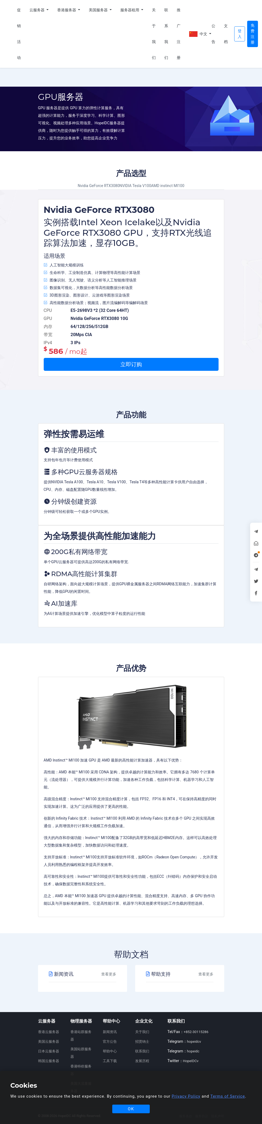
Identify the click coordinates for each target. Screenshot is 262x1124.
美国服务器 (98, 10)
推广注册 (179, 34)
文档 (226, 34)
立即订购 (131, 364)
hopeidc (193, 1051)
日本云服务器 (48, 1051)
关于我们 (154, 34)
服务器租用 (130, 10)
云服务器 (37, 10)
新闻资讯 (110, 1032)
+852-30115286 (196, 1032)
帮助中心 (110, 1051)
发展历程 (142, 1061)
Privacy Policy (186, 1096)
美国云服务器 (48, 1042)
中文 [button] (198, 34)
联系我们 (166, 34)
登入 (239, 34)
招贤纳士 (142, 1042)
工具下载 (110, 1061)
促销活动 (19, 34)
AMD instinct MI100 (167, 186)
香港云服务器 (48, 1032)
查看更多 (108, 974)
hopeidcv (194, 1042)
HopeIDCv (191, 1061)
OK (131, 1109)
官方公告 (110, 1042)
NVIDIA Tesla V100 (135, 186)
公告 (213, 34)
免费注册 (252, 33)
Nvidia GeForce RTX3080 (99, 186)
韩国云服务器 (48, 1061)
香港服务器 (67, 10)
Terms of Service (227, 1096)
